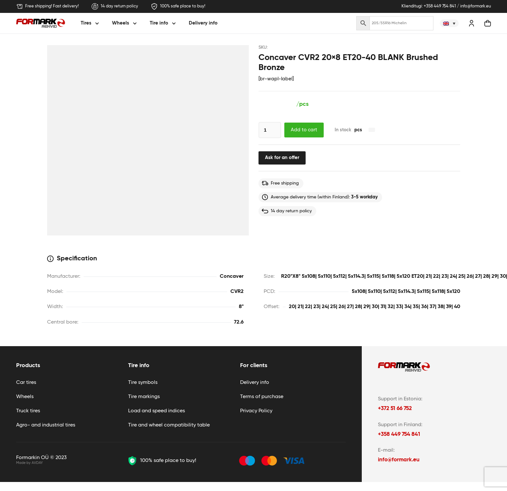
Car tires (26, 382)
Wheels (25, 396)
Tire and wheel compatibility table (169, 425)
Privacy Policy (256, 411)
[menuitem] (449, 23)
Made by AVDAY (29, 463)
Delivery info (203, 23)
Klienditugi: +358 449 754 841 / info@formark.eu (446, 6)
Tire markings (144, 396)
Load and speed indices (156, 411)
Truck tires (28, 411)
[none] (449, 23)
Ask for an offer (282, 157)
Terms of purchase (261, 396)
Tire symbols (142, 382)
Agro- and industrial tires (45, 425)
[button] (91, 23)
